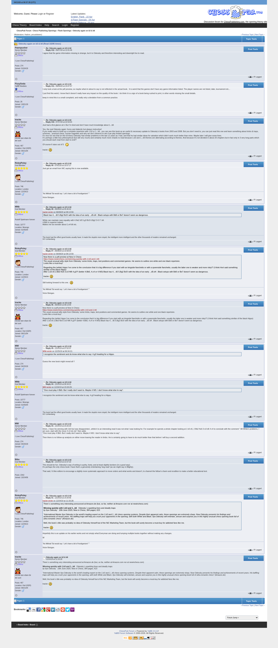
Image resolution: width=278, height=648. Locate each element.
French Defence (82, 23)
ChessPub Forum (24, 31)
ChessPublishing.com (234, 22)
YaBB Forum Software (124, 633)
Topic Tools (251, 39)
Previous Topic (248, 35)
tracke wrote (48, 212)
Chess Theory (20, 25)
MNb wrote (47, 351)
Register (50, 14)
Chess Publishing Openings (44, 31)
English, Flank (81, 17)
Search (55, 25)
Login (40, 14)
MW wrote (47, 387)
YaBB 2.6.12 (152, 631)
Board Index (35, 25)
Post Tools (253, 49)
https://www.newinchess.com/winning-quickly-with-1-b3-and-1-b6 (71, 259)
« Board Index (22, 625)
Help (47, 25)
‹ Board (32, 625)
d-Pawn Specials (83, 20)
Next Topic (259, 35)
